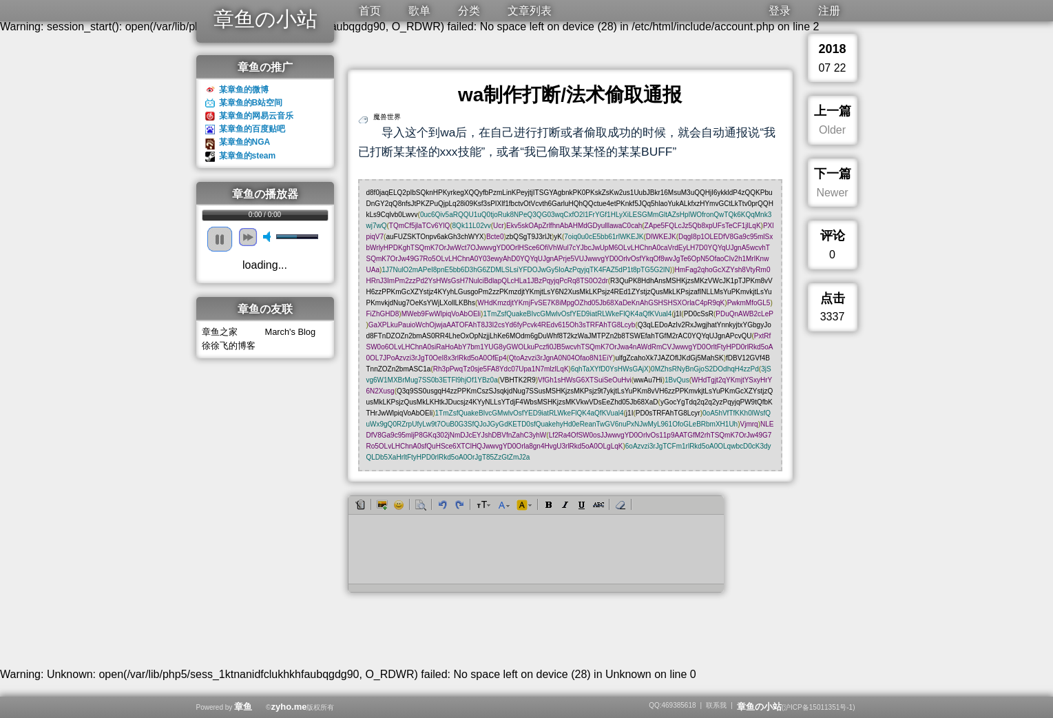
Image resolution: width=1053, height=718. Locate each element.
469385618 (678, 705)
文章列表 (530, 11)
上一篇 (832, 111)
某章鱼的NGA (245, 142)
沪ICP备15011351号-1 (818, 707)
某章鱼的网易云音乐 (256, 116)
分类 (469, 11)
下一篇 (832, 174)
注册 (829, 11)
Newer (832, 192)
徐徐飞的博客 (229, 345)
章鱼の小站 (265, 19)
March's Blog (290, 332)
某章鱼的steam (247, 156)
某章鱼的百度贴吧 (252, 129)
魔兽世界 (387, 117)
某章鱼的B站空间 (251, 102)
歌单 (419, 11)
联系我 (716, 705)
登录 (780, 11)
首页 (370, 11)
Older (832, 130)
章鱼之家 (220, 332)
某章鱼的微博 (244, 89)
